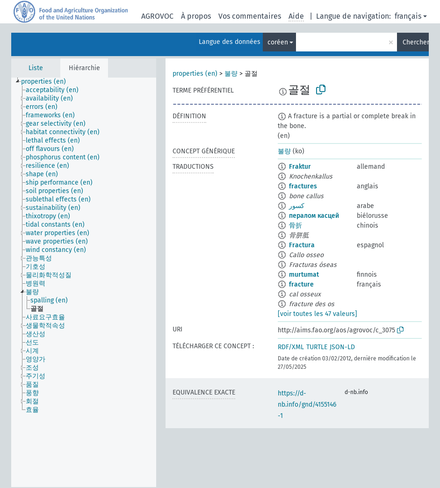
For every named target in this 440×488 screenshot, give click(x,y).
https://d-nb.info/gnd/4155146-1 (307, 404)
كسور (296, 206)
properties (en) (195, 74)
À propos (196, 16)
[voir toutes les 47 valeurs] (317, 314)
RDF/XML (291, 347)
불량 (231, 74)
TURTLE (316, 347)
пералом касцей (314, 216)
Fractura (302, 245)
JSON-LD (342, 347)
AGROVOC (157, 16)
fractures (303, 186)
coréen (277, 42)
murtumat (304, 275)
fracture (301, 284)
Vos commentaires (249, 16)
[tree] (83, 282)
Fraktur (300, 167)
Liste (36, 68)
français (408, 16)
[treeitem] (47, 82)
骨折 (295, 226)
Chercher (416, 42)
